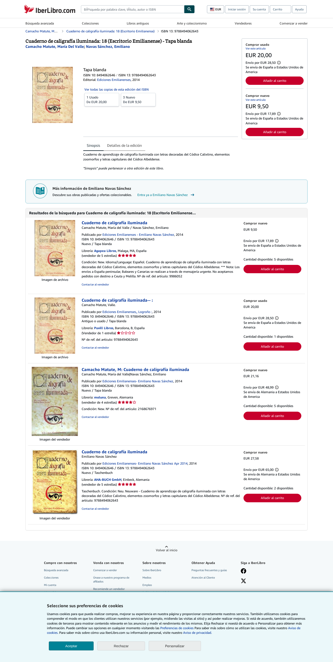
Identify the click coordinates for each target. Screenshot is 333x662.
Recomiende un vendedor (109, 589)
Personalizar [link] (175, 646)
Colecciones (90, 23)
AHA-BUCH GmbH (107, 479)
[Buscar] (189, 9)
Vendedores (243, 23)
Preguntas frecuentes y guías (209, 570)
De (101, 99)
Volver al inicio (166, 550)
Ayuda (299, 9)
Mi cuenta (50, 585)
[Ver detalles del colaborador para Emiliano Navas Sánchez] (108, 46)
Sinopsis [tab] (93, 145)
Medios (146, 577)
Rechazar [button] (121, 646)
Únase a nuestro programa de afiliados (111, 579)
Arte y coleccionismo (192, 23)
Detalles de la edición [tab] (124, 145)
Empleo (147, 585)
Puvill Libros (103, 328)
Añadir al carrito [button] (274, 81)
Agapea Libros (105, 251)
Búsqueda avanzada (39, 23)
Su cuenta (259, 9)
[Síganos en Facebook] (243, 571)
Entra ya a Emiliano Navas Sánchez (166, 195)
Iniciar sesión (237, 9)
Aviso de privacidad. (197, 632)
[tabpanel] (160, 161)
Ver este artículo (256, 48)
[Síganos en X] (243, 581)
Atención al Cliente (203, 577)
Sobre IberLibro (151, 570)
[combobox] (132, 9)
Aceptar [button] (71, 646)
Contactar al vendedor (95, 284)
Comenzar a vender (294, 23)
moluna (100, 397)
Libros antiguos (138, 23)
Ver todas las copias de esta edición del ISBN (116, 89)
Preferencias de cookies (177, 628)
